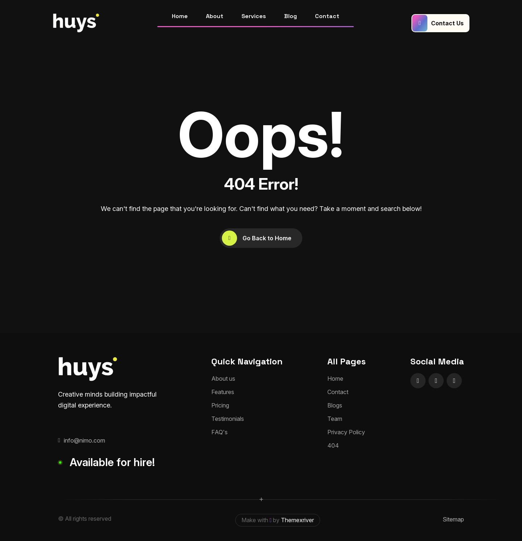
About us (223, 378)
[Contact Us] (440, 23)
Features (222, 392)
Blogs (334, 405)
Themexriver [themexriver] (297, 520)
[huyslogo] (76, 23)
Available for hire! (112, 462)
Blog (290, 16)
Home (180, 16)
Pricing (220, 405)
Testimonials (227, 418)
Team (334, 418)
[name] (418, 380)
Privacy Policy (346, 432)
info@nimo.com (81, 440)
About (214, 16)
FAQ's (219, 432)
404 (333, 445)
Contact (327, 16)
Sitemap (453, 519)
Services (253, 16)
